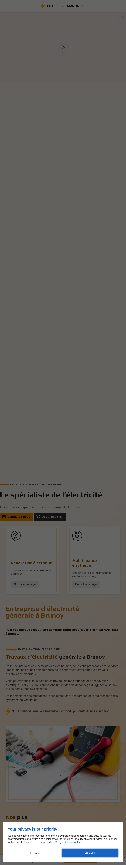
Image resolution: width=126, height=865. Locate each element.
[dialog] (63, 842)
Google (59, 842)
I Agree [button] (89, 853)
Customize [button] (34, 853)
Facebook (72, 842)
